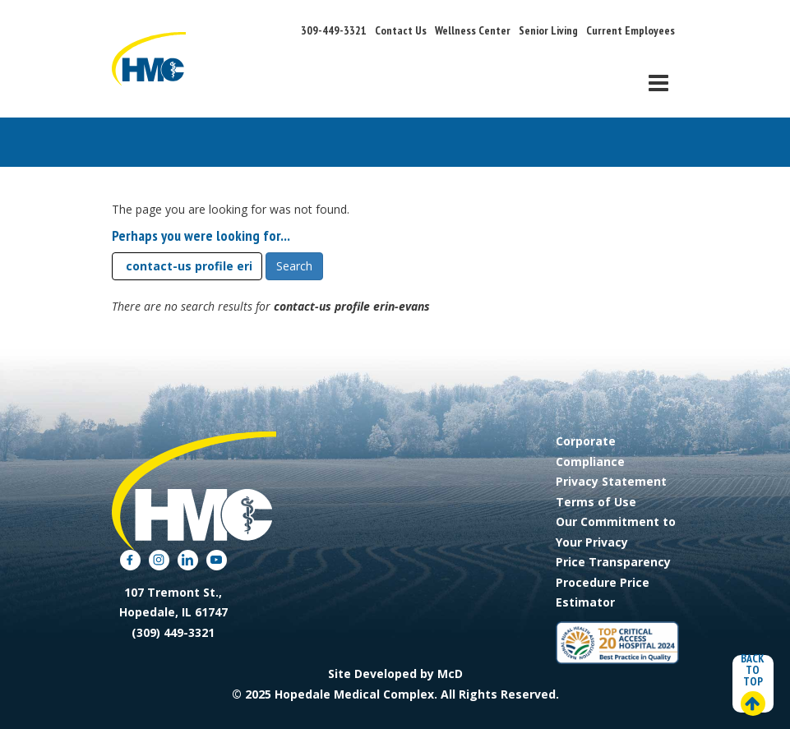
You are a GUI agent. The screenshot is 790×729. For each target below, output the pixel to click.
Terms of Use (596, 502)
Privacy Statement (611, 481)
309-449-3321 (334, 30)
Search (294, 266)
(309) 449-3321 (173, 632)
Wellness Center (472, 30)
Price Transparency (613, 562)
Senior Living (548, 30)
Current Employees (630, 30)
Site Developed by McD (395, 673)
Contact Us (401, 30)
